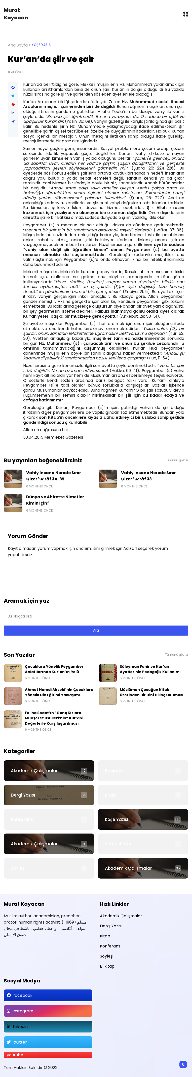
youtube (15, 1055)
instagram (23, 1011)
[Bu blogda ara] (96, 616)
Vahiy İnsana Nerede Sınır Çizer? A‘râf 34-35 (53, 476)
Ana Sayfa (18, 45)
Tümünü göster (176, 460)
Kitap (110, 795)
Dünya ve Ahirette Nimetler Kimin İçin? (55, 500)
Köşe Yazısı (41, 45)
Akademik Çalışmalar (34, 771)
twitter (20, 1042)
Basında (114, 771)
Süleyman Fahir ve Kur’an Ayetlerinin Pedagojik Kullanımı (150, 669)
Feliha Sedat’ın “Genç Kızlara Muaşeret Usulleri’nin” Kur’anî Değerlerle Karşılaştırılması (54, 718)
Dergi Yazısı (23, 795)
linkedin (20, 1026)
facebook (22, 995)
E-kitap (107, 966)
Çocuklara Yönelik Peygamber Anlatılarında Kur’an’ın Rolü (54, 669)
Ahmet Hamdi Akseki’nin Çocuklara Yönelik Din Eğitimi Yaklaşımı (59, 692)
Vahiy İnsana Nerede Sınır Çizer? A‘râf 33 (148, 476)
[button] (13, 131)
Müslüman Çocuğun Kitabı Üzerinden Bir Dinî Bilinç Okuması (151, 692)
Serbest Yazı (118, 844)
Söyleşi (18, 868)
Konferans (22, 819)
